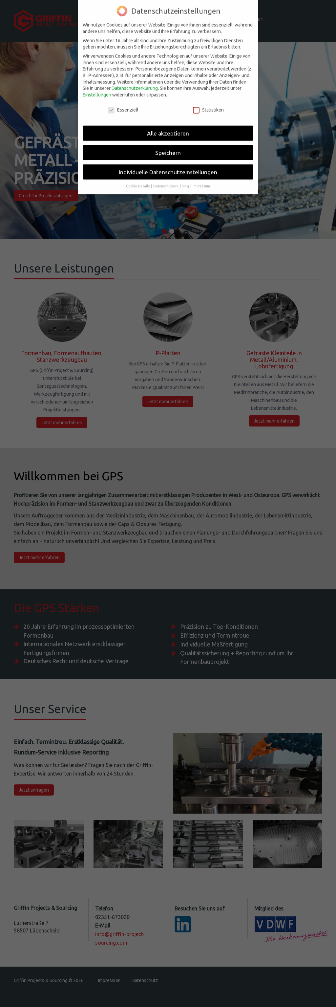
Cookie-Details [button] (138, 176)
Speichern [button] (168, 143)
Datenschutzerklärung (135, 78)
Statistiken (208, 100)
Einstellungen (97, 85)
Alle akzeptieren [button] (168, 123)
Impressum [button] (201, 176)
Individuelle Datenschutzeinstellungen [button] (168, 162)
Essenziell (123, 100)
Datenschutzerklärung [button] (171, 176)
